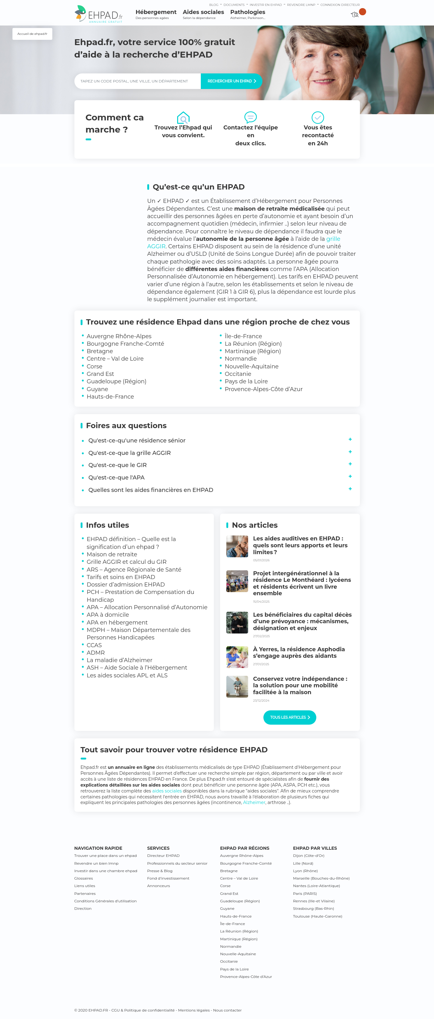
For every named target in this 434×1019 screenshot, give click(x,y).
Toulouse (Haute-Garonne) (317, 916)
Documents (234, 5)
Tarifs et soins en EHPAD (121, 577)
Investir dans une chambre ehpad (105, 870)
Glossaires (83, 878)
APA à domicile (108, 614)
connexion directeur (340, 5)
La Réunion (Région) (253, 343)
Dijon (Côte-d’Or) (308, 855)
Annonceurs (158, 885)
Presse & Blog (160, 870)
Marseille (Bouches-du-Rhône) (321, 878)
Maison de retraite (112, 554)
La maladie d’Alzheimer (120, 660)
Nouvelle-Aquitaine (252, 366)
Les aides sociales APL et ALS (127, 675)
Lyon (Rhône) (305, 870)
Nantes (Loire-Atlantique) (316, 885)
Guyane (97, 389)
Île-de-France (243, 336)
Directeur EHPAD (163, 855)
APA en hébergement (117, 622)
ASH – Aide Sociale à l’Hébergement (137, 667)
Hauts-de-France (110, 396)
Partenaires (85, 893)
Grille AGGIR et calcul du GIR (127, 562)
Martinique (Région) (253, 351)
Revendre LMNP (301, 5)
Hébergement (156, 14)
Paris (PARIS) (305, 893)
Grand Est (100, 374)
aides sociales (167, 791)
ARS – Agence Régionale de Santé (134, 569)
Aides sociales (203, 14)
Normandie (241, 358)
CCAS (94, 645)
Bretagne (100, 351)
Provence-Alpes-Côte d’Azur (264, 389)
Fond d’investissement (168, 878)
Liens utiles (84, 885)
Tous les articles (290, 717)
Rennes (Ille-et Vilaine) (314, 901)
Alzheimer (254, 802)
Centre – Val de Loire (115, 358)
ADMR (96, 652)
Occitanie (238, 374)
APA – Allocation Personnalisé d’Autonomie (147, 607)
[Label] (137, 81)
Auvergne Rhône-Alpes (119, 336)
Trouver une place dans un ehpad (105, 855)
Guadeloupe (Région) (117, 381)
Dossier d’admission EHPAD (126, 584)
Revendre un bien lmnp (96, 863)
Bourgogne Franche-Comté (125, 343)
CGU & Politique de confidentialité (143, 1010)
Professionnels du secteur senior (177, 863)
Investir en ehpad (266, 5)
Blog (213, 5)
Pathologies (247, 14)
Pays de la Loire (246, 381)
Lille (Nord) (303, 863)
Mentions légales (194, 1010)
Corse (94, 366)
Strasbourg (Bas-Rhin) (313, 908)
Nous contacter (227, 1010)
